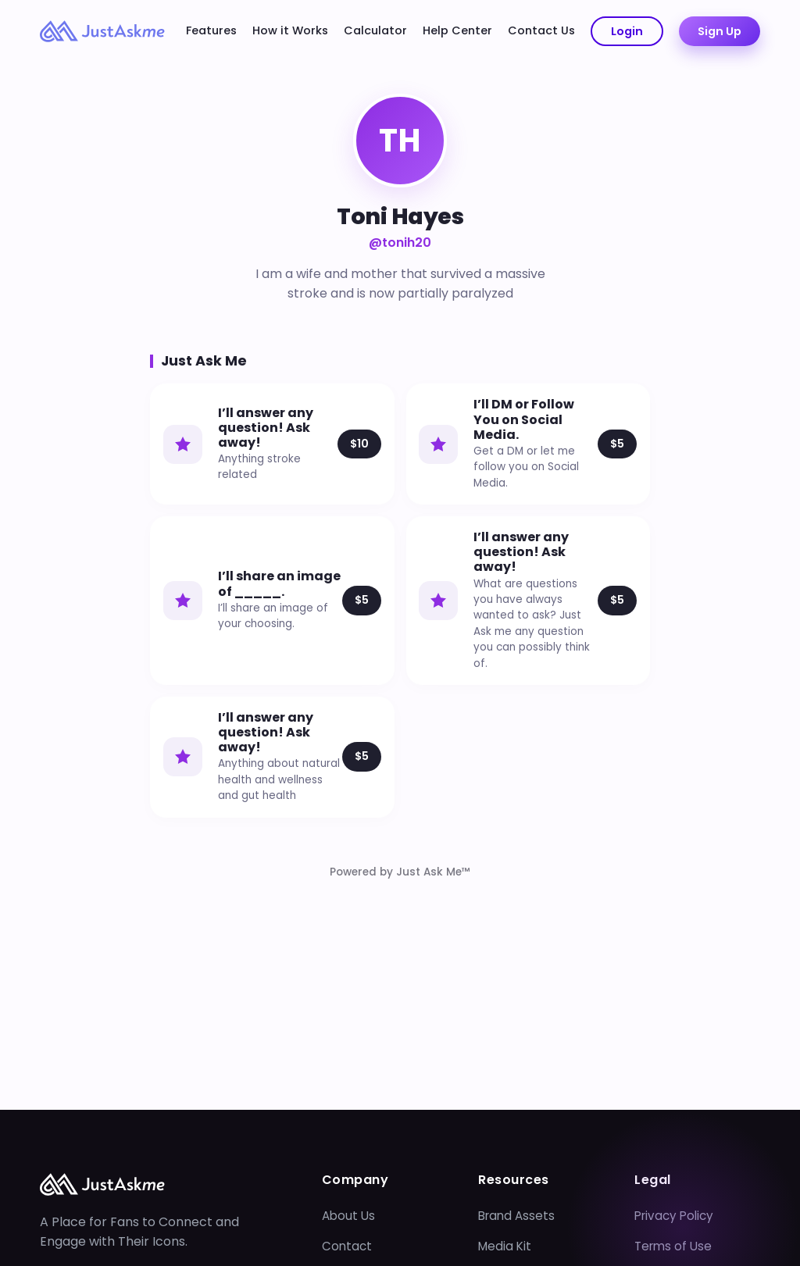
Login (627, 31)
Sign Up (719, 31)
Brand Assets (516, 1215)
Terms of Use (673, 1246)
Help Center (457, 30)
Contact (347, 1246)
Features (211, 30)
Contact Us (541, 30)
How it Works (290, 30)
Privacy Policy (673, 1215)
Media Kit (504, 1246)
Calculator (375, 30)
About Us (348, 1215)
